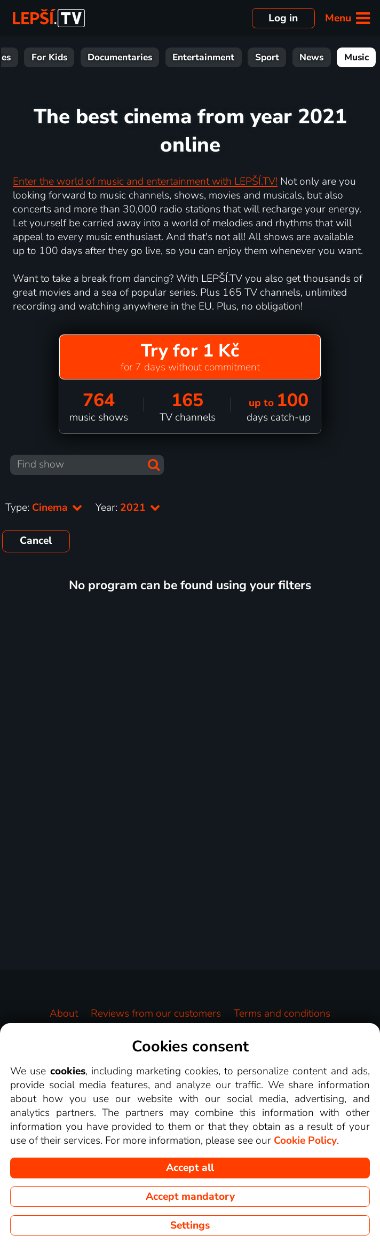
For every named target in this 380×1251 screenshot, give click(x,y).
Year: (128, 507)
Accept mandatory (190, 1197)
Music (356, 57)
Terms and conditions (282, 1013)
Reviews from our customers (156, 1013)
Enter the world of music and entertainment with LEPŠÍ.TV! (145, 181)
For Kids (49, 57)
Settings (190, 1225)
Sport (267, 57)
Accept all (190, 1168)
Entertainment (203, 57)
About (64, 1013)
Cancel (36, 541)
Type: (44, 507)
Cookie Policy (305, 1140)
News (311, 57)
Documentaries (120, 57)
